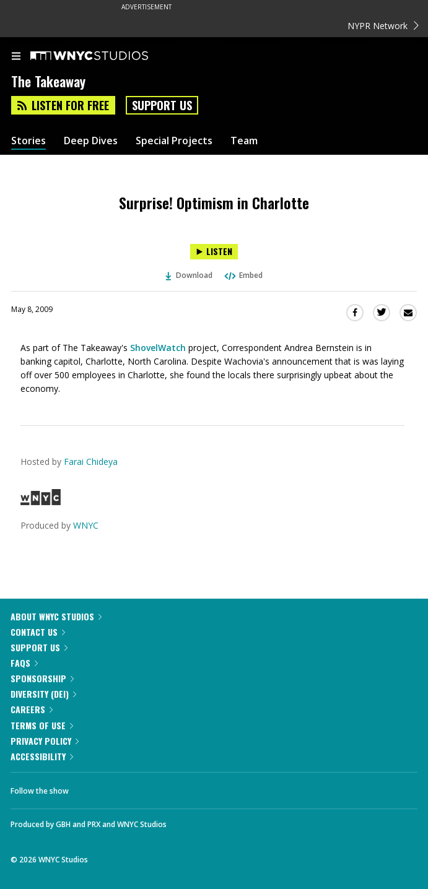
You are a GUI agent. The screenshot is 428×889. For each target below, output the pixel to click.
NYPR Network (383, 26)
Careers (32, 709)
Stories (28, 141)
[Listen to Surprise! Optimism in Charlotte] (214, 251)
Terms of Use (42, 725)
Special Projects (174, 141)
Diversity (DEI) (43, 693)
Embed (243, 275)
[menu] (16, 57)
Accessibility (42, 756)
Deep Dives (91, 141)
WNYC (85, 525)
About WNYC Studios (56, 616)
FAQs (24, 662)
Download (188, 275)
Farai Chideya (91, 461)
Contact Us (38, 631)
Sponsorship (42, 678)
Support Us (162, 105)
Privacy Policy (45, 740)
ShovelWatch (158, 347)
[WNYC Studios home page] (104, 56)
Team (244, 141)
